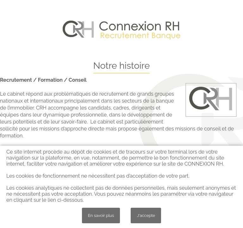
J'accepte (146, 215)
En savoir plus (101, 215)
